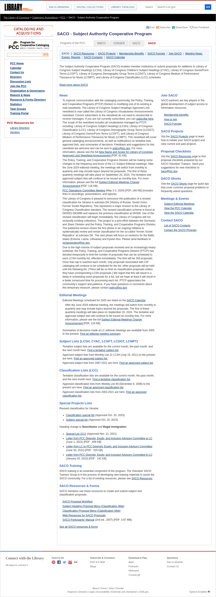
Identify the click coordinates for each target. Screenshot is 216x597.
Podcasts (133, 566)
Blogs (93, 566)
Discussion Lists (20, 81)
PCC (63, 17)
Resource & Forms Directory (28, 99)
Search (149, 7)
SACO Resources (83, 53)
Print (152, 27)
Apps (131, 562)
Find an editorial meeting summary (100, 333)
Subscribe (165, 27)
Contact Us (17, 72)
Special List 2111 (76, 433)
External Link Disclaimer (124, 591)
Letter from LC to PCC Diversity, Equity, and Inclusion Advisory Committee (109, 446)
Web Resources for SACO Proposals (84, 515)
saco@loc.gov (169, 171)
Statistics (16, 104)
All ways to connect (16, 565)
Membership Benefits (131, 53)
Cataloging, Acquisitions (45, 17)
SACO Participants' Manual (78, 519)
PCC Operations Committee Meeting (83, 190)
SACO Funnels (156, 53)
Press (104, 588)
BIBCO (101, 43)
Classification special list (80, 415)
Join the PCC (18, 86)
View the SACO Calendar (179, 212)
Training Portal (19, 113)
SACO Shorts (179, 183)
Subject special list (77, 419)
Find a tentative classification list (111, 379)
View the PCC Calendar (178, 208)
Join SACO (175, 53)
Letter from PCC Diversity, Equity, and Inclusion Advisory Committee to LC (109, 438)
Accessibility (102, 591)
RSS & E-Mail (97, 562)
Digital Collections (90, 7)
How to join (170, 119)
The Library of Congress (16, 17)
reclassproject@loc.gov (75, 242)
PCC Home (17, 63)
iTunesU (133, 575)
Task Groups (18, 108)
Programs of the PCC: (73, 43)
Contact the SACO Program (180, 230)
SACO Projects (107, 53)
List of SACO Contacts (177, 225)
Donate (119, 588)
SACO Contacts (93, 57)
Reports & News (20, 95)
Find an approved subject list (90, 358)
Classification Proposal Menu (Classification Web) (91, 510)
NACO (136, 43)
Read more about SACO (73, 84)
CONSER (119, 43)
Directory (16, 77)
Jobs (111, 588)
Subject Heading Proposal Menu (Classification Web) (93, 506)
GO (208, 7)
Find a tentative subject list (102, 350)
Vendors (15, 132)
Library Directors (19, 128)
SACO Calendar (115, 57)
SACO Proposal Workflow (77, 501)
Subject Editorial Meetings (179, 203)
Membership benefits (176, 114)
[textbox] (179, 7)
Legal (91, 591)
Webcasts (134, 570)
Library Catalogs (123, 7)
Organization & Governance (27, 90)
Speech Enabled (198, 591)
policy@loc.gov (121, 148)
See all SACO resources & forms (78, 526)
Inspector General (76, 591)
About (95, 588)
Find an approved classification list (103, 387)
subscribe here (145, 118)
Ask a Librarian (59, 7)
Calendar (15, 68)
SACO (152, 43)
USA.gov (144, 591)
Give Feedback (201, 27)
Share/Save (182, 27)
